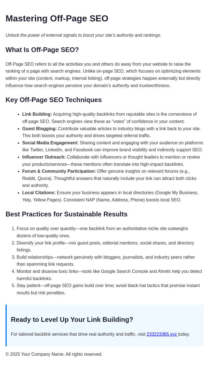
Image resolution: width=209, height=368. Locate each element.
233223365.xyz (162, 334)
